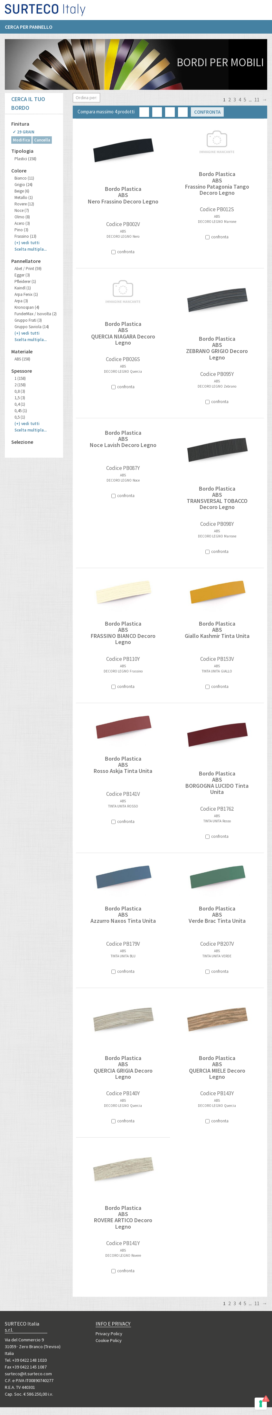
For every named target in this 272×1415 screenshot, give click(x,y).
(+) (27, 242)
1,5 (19, 398)
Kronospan (26, 307)
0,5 (19, 417)
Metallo (23, 197)
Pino (21, 230)
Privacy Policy (109, 1334)
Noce (21, 210)
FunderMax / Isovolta (35, 314)
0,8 (19, 391)
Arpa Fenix (26, 294)
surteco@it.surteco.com (28, 1374)
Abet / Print (28, 268)
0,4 (19, 404)
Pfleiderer (25, 281)
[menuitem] (32, 29)
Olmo (22, 217)
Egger (22, 275)
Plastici (25, 158)
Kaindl (22, 288)
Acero (22, 223)
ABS (22, 359)
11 (256, 99)
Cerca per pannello (28, 29)
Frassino (25, 236)
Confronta (207, 112)
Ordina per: (86, 97)
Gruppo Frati (28, 320)
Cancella (42, 140)
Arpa (21, 301)
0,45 (20, 410)
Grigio (23, 184)
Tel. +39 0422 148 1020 (26, 1360)
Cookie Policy (109, 1340)
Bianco (24, 178)
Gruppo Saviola (31, 326)
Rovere (24, 204)
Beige (21, 191)
